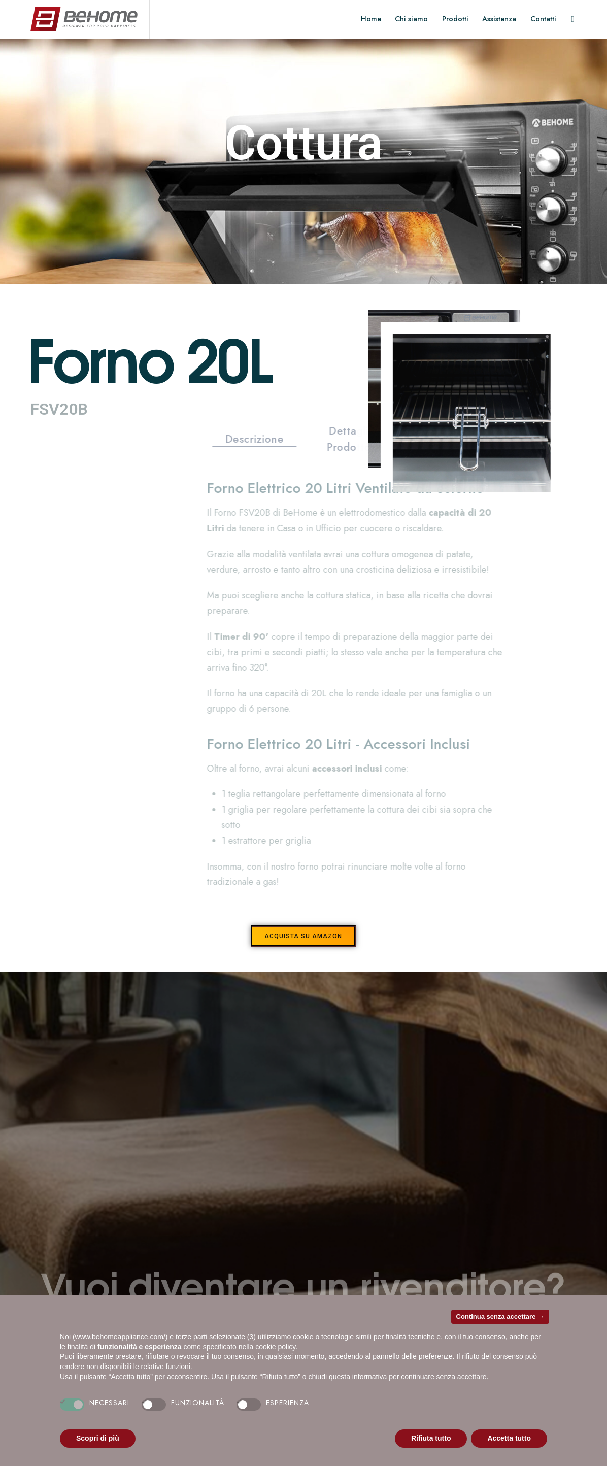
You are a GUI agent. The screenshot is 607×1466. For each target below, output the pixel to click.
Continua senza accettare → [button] (500, 1316)
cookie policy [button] (275, 1347)
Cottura (304, 143)
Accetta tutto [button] (509, 1438)
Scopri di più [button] (97, 1438)
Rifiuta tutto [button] (431, 1438)
